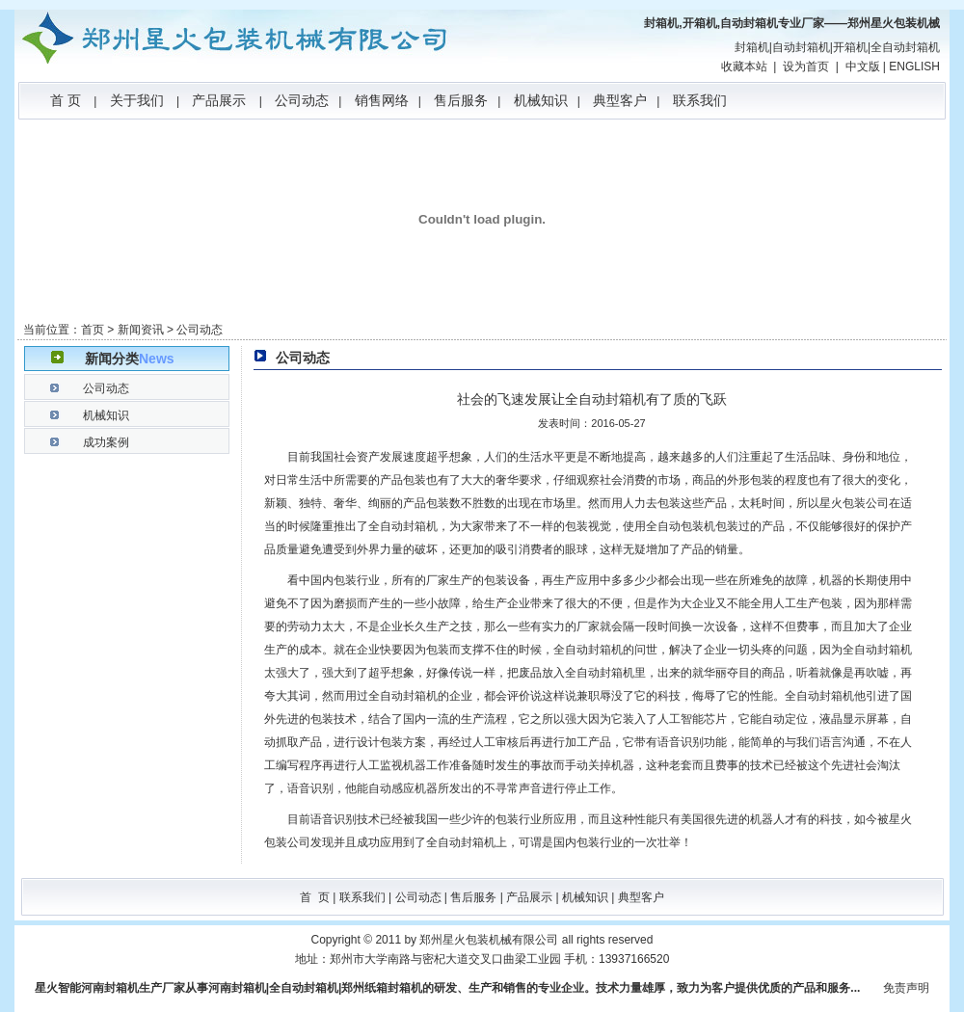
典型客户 (620, 100)
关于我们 (137, 100)
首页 (92, 329)
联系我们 (700, 100)
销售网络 (382, 100)
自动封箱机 (801, 47)
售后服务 (461, 100)
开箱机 (850, 47)
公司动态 (302, 100)
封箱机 (752, 47)
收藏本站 (744, 66)
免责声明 (906, 988)
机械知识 (541, 100)
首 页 (65, 100)
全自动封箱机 (905, 47)
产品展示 (219, 100)
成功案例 (106, 442)
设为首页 (806, 66)
